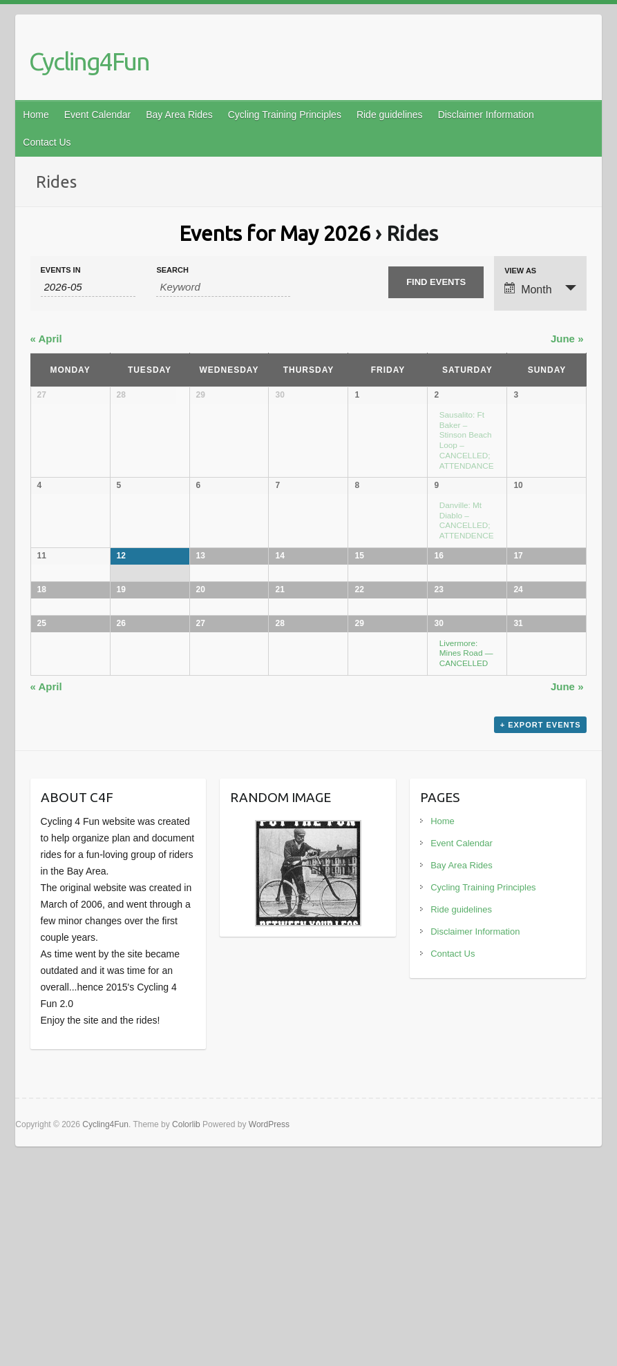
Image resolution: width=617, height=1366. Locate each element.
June (567, 338)
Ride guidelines (390, 114)
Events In (61, 270)
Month (527, 288)
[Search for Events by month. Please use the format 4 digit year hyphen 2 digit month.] (88, 287)
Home (35, 114)
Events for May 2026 (274, 233)
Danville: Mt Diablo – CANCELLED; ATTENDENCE (466, 529)
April (46, 338)
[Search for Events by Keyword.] (223, 287)
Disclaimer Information (486, 114)
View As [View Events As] (520, 271)
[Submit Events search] (436, 282)
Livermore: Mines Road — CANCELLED (466, 824)
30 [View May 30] (438, 796)
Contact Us (46, 142)
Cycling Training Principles (284, 114)
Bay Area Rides (179, 114)
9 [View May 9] (436, 495)
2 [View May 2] (436, 395)
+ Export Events (540, 937)
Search (172, 270)
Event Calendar (97, 114)
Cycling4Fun (89, 61)
